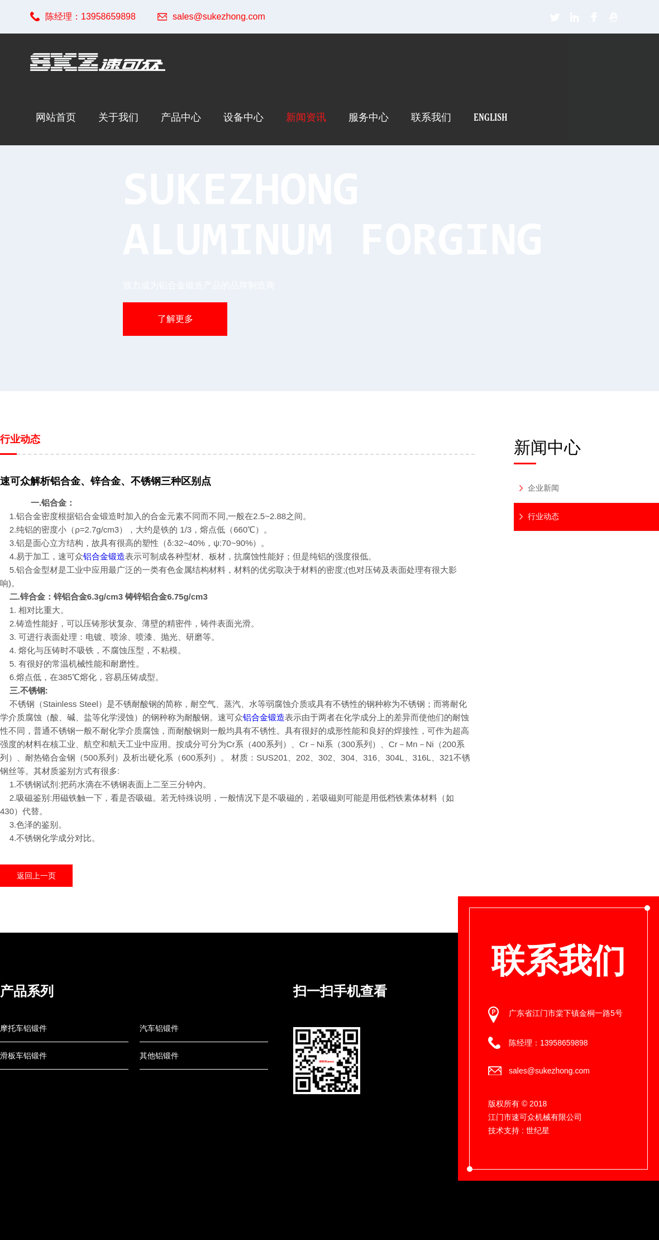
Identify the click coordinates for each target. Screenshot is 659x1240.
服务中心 (368, 117)
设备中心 (243, 117)
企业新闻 (543, 487)
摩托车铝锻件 (23, 1028)
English (491, 117)
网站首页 (56, 117)
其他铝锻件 (159, 1055)
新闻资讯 (306, 117)
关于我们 (118, 117)
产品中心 (181, 117)
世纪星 (538, 1130)
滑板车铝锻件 (23, 1055)
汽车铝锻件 (159, 1028)
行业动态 (543, 516)
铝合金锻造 (104, 556)
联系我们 (431, 117)
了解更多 (175, 319)
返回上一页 (36, 875)
